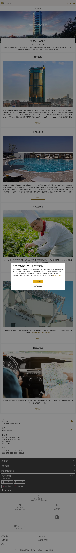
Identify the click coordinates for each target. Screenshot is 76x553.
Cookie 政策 (57, 276)
